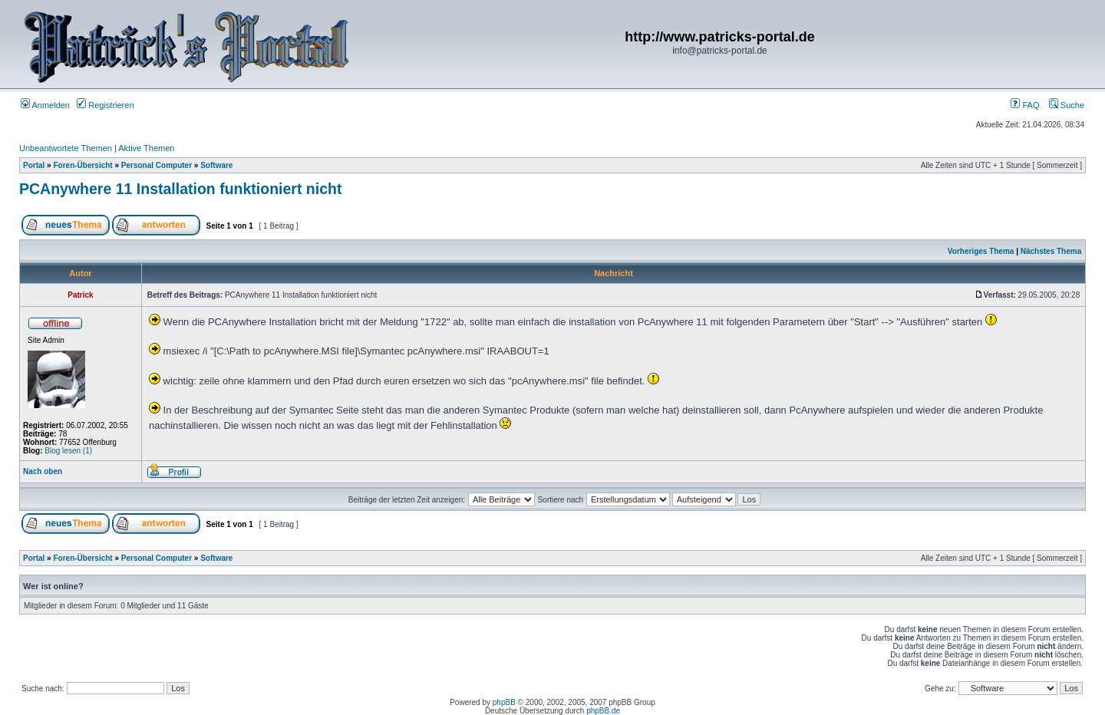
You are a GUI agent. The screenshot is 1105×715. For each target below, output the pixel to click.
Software (216, 165)
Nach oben (42, 471)
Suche (1066, 105)
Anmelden (45, 105)
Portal (34, 165)
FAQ (1025, 105)
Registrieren (105, 105)
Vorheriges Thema (981, 251)
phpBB (504, 702)
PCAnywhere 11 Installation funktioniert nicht (180, 188)
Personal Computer (156, 165)
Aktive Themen (146, 148)
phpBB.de (603, 711)
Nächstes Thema (1051, 251)
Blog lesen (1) (68, 450)
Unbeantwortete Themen (65, 148)
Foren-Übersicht (82, 165)
